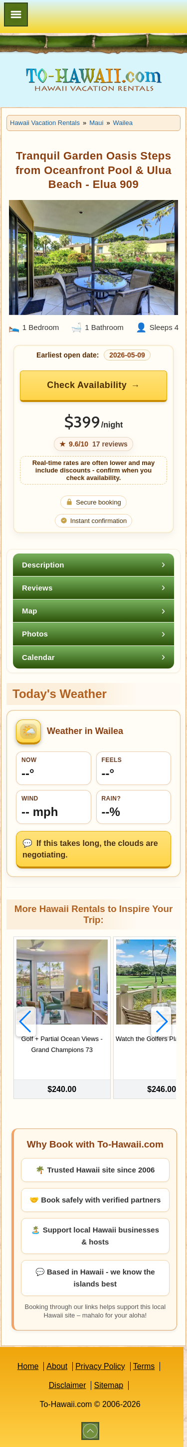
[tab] (93, 565)
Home (28, 1366)
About (56, 1366)
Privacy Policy (100, 1366)
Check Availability (87, 385)
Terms (144, 1366)
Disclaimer (67, 1385)
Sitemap (108, 1385)
